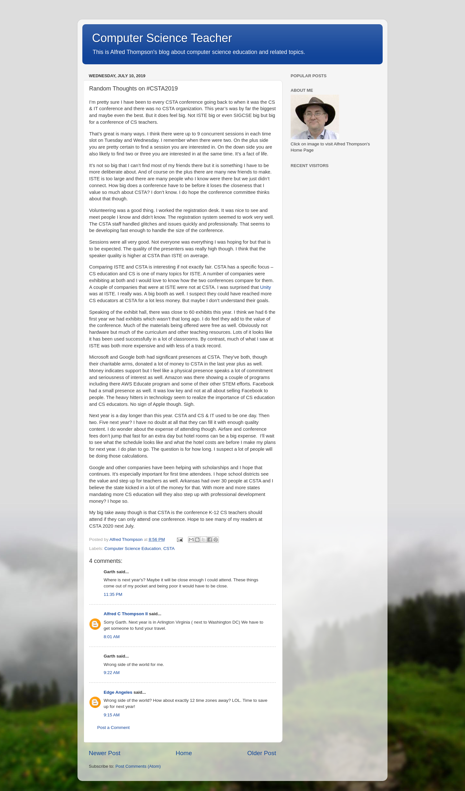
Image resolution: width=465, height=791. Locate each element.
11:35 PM (113, 594)
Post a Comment (113, 727)
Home (184, 753)
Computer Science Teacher (162, 38)
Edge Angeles (118, 692)
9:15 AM (112, 714)
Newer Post (104, 753)
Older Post (261, 753)
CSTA (169, 548)
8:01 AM (112, 636)
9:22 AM (112, 672)
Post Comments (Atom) (138, 766)
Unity (265, 287)
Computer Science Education (132, 548)
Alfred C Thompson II (126, 613)
